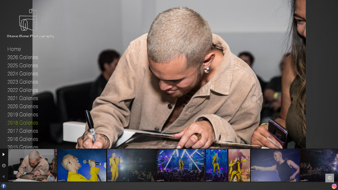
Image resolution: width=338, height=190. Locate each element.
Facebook (4, 186)
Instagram (334, 186)
